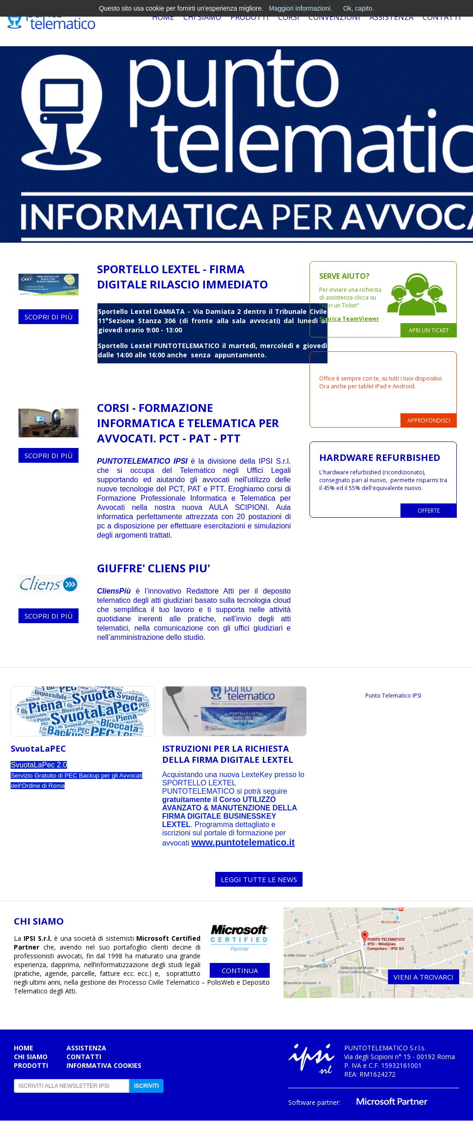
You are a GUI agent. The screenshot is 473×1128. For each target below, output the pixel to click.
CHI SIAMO (39, 921)
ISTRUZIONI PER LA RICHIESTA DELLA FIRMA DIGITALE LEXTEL (227, 754)
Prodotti (249, 17)
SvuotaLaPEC (38, 748)
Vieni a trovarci (424, 976)
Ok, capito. (358, 8)
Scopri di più (48, 316)
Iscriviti (146, 1086)
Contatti (442, 17)
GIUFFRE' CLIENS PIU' (153, 568)
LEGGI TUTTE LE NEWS (259, 879)
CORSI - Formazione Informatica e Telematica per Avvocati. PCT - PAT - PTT (188, 423)
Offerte (429, 511)
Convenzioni (334, 17)
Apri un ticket (429, 330)
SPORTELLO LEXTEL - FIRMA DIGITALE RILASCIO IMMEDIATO (182, 276)
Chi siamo (31, 1056)
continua (240, 970)
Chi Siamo (202, 17)
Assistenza (391, 17)
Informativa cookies (104, 1065)
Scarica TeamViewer (349, 319)
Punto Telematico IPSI (393, 695)
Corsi (288, 17)
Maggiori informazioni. (300, 8)
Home (163, 17)
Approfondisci (428, 420)
